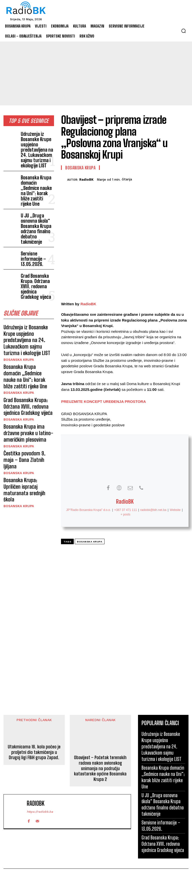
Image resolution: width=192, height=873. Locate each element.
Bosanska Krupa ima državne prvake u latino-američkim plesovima (25, 362)
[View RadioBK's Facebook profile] (108, 488)
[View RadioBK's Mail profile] (130, 488)
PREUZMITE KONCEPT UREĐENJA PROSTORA (103, 402)
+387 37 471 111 (125, 510)
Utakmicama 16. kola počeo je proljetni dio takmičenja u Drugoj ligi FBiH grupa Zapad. (34, 752)
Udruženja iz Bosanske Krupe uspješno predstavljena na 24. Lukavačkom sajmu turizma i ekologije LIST (37, 144)
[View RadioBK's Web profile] (119, 488)
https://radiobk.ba (40, 811)
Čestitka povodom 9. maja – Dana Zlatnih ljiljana (29, 382)
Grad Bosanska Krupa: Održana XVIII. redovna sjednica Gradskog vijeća (36, 247)
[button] (183, 31)
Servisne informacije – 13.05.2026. (37, 226)
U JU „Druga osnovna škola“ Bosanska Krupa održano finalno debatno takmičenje (37, 203)
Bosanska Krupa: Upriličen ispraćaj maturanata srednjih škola (26, 403)
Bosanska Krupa (17, 304)
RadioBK (86, 179)
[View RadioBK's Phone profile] (141, 488)
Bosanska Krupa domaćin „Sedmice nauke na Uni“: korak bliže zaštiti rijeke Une (37, 175)
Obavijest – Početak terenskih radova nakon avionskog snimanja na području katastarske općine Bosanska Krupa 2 (100, 768)
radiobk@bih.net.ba (153, 510)
